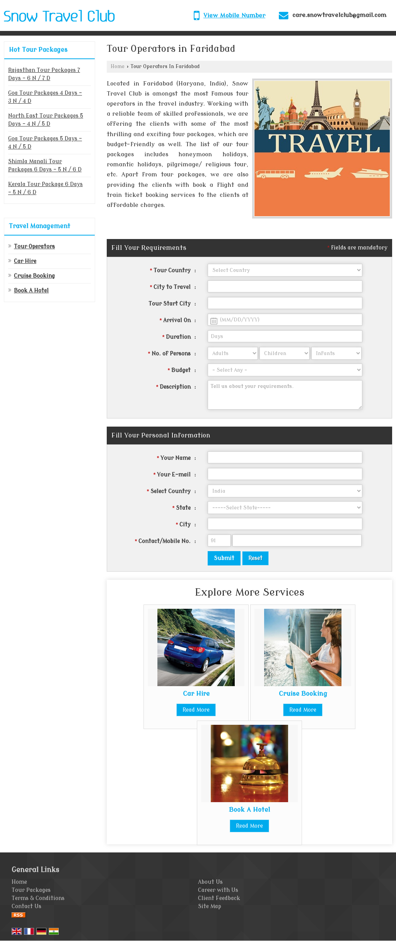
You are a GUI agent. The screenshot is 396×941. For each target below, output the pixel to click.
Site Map (209, 906)
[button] (234, 15)
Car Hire (25, 261)
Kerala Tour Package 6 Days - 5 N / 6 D (45, 188)
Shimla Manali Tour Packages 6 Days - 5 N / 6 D (45, 165)
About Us (210, 882)
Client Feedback (219, 898)
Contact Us (26, 906)
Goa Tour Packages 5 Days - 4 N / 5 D (45, 143)
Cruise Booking (34, 276)
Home (118, 66)
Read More (196, 710)
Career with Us (218, 890)
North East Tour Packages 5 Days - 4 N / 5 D (45, 120)
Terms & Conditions (38, 898)
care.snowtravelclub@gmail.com (339, 15)
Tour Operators (34, 246)
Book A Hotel (31, 291)
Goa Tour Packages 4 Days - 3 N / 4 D (45, 97)
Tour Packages (31, 890)
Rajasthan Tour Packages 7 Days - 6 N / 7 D (44, 74)
